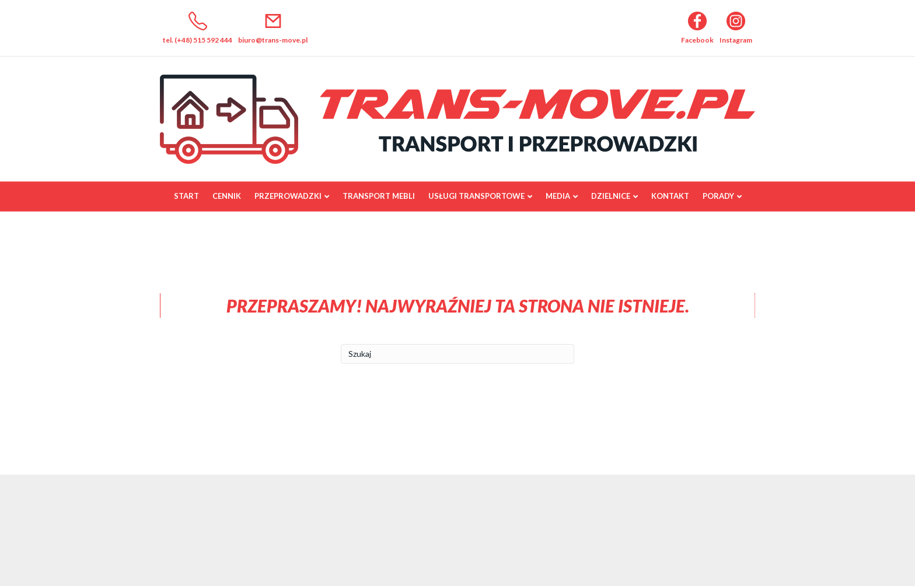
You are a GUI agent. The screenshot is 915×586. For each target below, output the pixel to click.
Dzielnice (610, 196)
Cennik (226, 196)
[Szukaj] (457, 354)
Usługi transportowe (476, 196)
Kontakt (670, 196)
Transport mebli (379, 196)
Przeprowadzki (288, 196)
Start (186, 196)
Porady (718, 196)
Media (558, 196)
